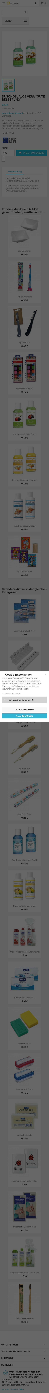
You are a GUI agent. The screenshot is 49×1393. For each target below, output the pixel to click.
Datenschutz (6, 694)
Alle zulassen (24, 715)
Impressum (16, 694)
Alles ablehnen (24, 709)
